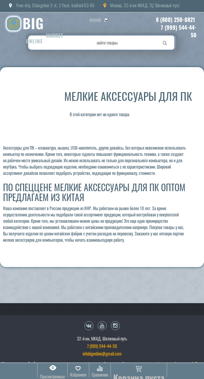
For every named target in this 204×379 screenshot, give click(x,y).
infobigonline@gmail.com (102, 353)
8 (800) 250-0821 (175, 19)
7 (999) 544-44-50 (178, 31)
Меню (99, 19)
